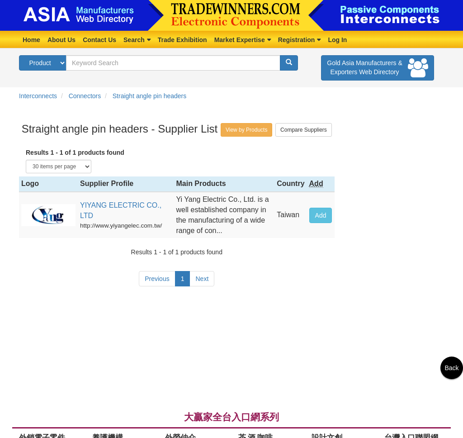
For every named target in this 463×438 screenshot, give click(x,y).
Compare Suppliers (303, 130)
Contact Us (99, 39)
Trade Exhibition (182, 39)
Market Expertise (239, 39)
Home (31, 39)
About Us (61, 39)
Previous (157, 278)
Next (201, 278)
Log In (337, 39)
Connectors (85, 96)
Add (320, 215)
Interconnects (38, 96)
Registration (296, 39)
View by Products (247, 130)
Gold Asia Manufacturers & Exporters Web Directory (377, 67)
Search (134, 39)
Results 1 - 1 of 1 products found (75, 152)
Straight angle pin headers (149, 96)
